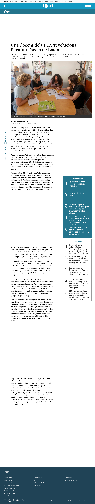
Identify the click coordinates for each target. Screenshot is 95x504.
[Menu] (5, 6)
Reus (16, 1)
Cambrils (70, 1)
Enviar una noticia (9, 483)
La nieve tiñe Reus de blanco (78, 194)
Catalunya (21, 1)
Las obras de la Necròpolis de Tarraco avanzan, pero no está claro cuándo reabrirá (78, 271)
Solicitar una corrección (10, 488)
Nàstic (30, 1)
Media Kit (36, 480)
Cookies (79, 500)
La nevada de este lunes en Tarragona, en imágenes (79, 184)
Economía (56, 1)
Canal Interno (7, 496)
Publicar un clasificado (40, 483)
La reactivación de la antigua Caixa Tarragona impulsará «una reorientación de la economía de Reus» (78, 249)
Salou (65, 1)
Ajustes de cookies (87, 500)
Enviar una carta (8, 480)
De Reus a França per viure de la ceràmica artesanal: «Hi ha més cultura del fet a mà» (78, 259)
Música (61, 1)
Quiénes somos (8, 477)
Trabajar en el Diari (9, 490)
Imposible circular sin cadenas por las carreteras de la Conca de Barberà (79, 231)
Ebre (7, 11)
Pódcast (51, 1)
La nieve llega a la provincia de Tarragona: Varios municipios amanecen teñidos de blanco (79, 209)
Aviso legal (66, 500)
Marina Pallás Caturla (19, 121)
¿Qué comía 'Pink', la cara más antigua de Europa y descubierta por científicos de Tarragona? (78, 283)
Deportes (41, 1)
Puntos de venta (38, 485)
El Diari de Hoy (68, 477)
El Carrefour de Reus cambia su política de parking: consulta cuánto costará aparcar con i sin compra (79, 295)
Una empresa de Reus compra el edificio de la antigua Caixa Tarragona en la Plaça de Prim (79, 220)
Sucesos (35, 1)
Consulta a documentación (11, 485)
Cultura (46, 1)
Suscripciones (38, 477)
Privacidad (72, 500)
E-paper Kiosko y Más (70, 480)
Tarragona (11, 1)
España (26, 1)
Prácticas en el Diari (9, 493)
